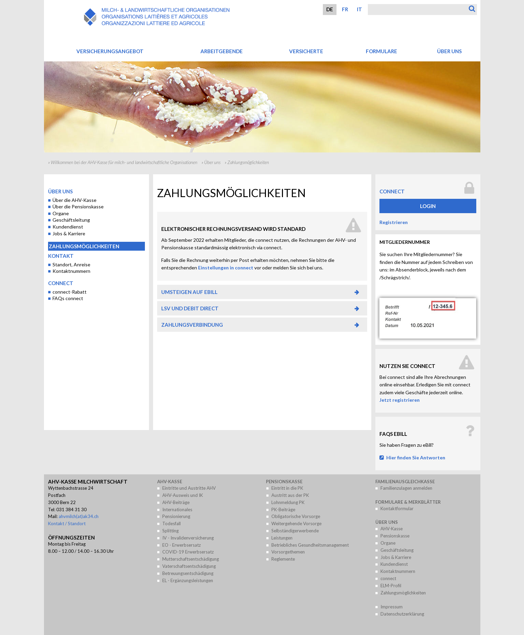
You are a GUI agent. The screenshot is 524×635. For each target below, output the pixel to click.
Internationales (177, 509)
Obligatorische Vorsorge (295, 516)
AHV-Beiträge (176, 502)
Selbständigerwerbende (295, 530)
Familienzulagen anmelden (406, 488)
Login (428, 206)
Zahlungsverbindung (192, 325)
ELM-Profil (390, 585)
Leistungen (282, 538)
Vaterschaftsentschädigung (189, 566)
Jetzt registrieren (399, 400)
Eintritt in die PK (287, 488)
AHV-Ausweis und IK (182, 495)
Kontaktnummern (71, 271)
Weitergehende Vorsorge (296, 523)
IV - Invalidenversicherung (188, 538)
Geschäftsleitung (71, 220)
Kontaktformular (397, 508)
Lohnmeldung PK (287, 502)
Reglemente (283, 559)
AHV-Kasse (169, 481)
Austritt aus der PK (290, 495)
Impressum (391, 606)
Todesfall (171, 523)
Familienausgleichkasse (405, 481)
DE (329, 9)
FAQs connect (68, 298)
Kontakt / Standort (67, 523)
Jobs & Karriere (69, 233)
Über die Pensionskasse (78, 206)
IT (359, 9)
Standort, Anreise (71, 264)
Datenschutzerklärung (402, 614)
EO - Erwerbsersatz (181, 545)
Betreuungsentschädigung (187, 573)
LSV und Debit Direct (190, 308)
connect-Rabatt (70, 292)
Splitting (170, 530)
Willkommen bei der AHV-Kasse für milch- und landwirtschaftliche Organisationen (124, 162)
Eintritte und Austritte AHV (189, 488)
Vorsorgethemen (288, 552)
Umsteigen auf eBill (189, 292)
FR (345, 9)
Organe (61, 213)
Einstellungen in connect (225, 267)
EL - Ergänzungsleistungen (187, 580)
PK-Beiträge (283, 509)
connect (60, 283)
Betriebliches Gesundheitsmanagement (310, 545)
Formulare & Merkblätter (408, 502)
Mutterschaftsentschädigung (190, 559)
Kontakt (61, 256)
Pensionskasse (284, 481)
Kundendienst (68, 227)
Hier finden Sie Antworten (415, 457)
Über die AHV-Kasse (74, 200)
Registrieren (393, 222)
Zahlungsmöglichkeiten (84, 246)
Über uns (212, 162)
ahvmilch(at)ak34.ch (79, 516)
